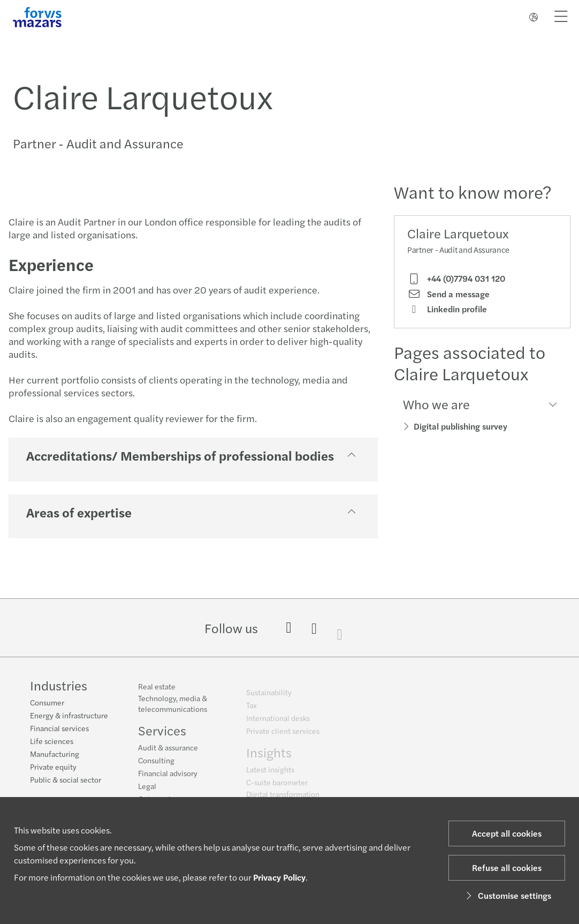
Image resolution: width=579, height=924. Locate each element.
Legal (147, 791)
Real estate (157, 692)
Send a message (448, 294)
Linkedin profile (447, 309)
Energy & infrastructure (69, 716)
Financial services (59, 729)
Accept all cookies (507, 833)
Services (162, 736)
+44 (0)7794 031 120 (456, 278)
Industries (58, 686)
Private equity (53, 767)
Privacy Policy (279, 877)
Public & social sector (65, 780)
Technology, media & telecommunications (172, 709)
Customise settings (507, 895)
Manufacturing (54, 754)
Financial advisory (167, 778)
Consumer (47, 703)
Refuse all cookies (507, 867)
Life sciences (51, 742)
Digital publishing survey (460, 426)
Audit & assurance (168, 753)
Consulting (156, 766)
